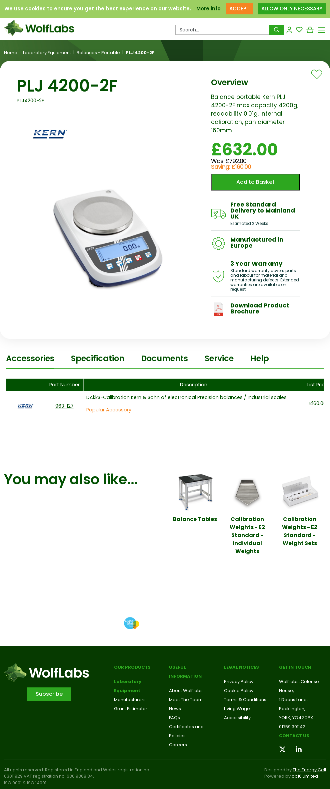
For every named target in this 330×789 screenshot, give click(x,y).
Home (10, 52)
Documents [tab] (164, 358)
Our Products (132, 667)
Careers (178, 745)
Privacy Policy (238, 681)
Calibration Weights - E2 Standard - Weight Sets (299, 531)
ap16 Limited (305, 776)
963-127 (64, 406)
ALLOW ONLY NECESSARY (291, 8)
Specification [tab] (97, 358)
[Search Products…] (222, 30)
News (175, 708)
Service (219, 358)
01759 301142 (292, 727)
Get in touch (295, 667)
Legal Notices (241, 667)
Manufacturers (130, 699)
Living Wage (237, 708)
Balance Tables (195, 519)
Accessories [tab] (30, 358)
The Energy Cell (309, 770)
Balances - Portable (98, 52)
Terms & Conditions (245, 699)
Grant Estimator (130, 708)
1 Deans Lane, (293, 699)
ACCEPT (239, 8)
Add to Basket (255, 182)
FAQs (174, 717)
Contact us (294, 736)
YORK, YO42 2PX (296, 717)
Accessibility (237, 717)
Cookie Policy (238, 690)
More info (208, 8)
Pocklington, (292, 708)
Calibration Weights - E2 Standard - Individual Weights (247, 535)
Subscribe (49, 694)
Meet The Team (186, 699)
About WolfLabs (186, 690)
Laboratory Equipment (47, 52)
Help (259, 358)
